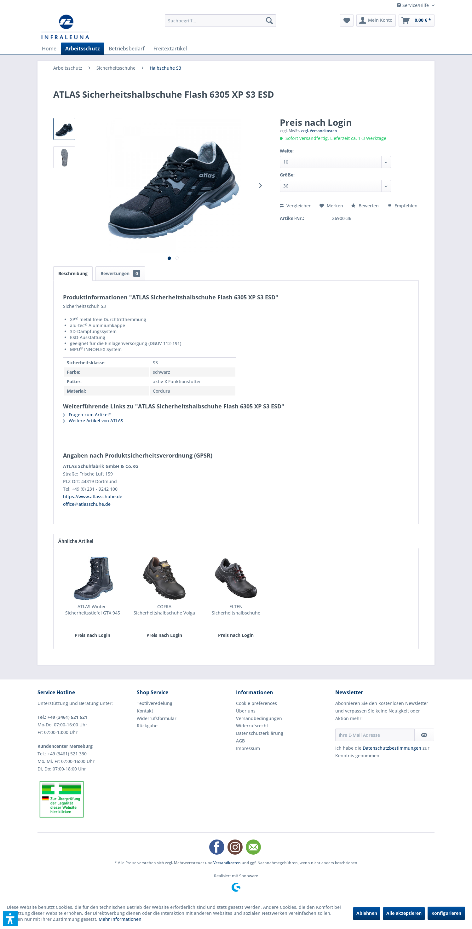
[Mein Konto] (376, 20)
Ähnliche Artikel (75, 541)
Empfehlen (402, 206)
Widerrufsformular (156, 718)
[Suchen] (269, 20)
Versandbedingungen (259, 718)
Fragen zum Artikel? (87, 415)
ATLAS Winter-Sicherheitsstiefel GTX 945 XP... (92, 609)
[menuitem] (220, 20)
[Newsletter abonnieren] (424, 735)
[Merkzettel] (347, 20)
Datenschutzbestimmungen (392, 748)
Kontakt (145, 711)
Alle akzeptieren (404, 913)
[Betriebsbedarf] (126, 49)
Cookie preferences (256, 703)
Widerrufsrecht (252, 726)
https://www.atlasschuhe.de (92, 496)
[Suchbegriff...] (220, 20)
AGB (240, 741)
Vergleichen (296, 206)
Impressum (248, 748)
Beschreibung (73, 273)
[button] (10, 918)
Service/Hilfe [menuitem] (413, 5)
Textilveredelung (154, 703)
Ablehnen (366, 913)
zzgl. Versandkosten (319, 130)
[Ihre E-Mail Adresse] (375, 735)
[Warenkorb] (417, 20)
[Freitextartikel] (170, 49)
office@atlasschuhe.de (87, 504)
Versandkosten (227, 862)
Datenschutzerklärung (259, 733)
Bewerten (365, 206)
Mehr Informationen (120, 919)
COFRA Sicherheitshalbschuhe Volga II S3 (164, 609)
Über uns (246, 711)
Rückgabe (147, 726)
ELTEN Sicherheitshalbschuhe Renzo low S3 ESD (236, 609)
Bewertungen (120, 273)
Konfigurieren (446, 913)
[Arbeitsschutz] (82, 49)
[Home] (49, 49)
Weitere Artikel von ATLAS (93, 421)
